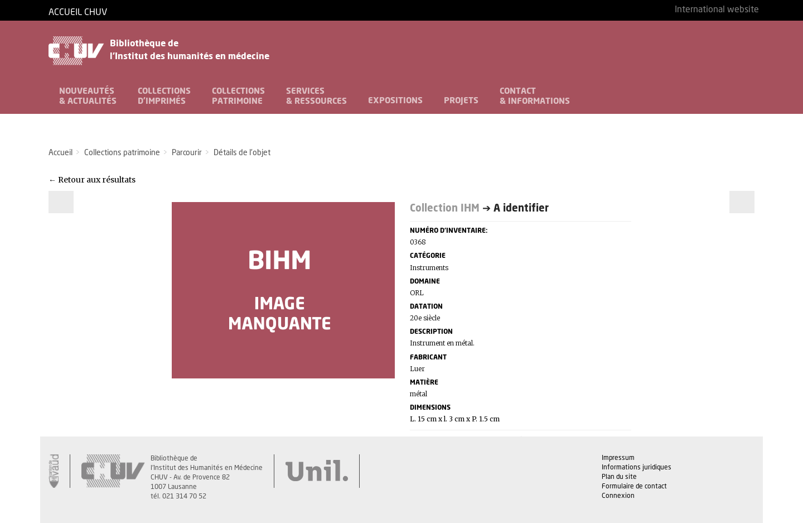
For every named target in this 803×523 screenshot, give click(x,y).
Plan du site (619, 477)
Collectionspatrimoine (238, 96)
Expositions (395, 101)
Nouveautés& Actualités (88, 96)
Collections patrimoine (122, 153)
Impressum (618, 458)
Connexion (618, 496)
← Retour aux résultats (92, 180)
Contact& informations (535, 96)
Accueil (60, 153)
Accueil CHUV (78, 12)
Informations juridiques (636, 467)
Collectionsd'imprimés (164, 96)
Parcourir (187, 153)
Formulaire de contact (634, 486)
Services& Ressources (316, 96)
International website (717, 10)
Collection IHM (445, 209)
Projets (461, 101)
